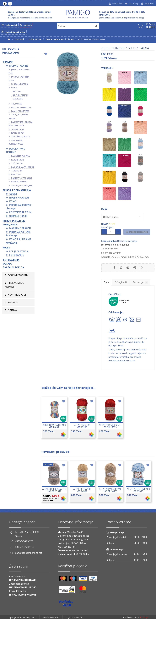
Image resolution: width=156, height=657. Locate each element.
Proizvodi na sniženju (14, 288)
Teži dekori (17, 166)
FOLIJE (6, 250)
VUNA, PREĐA (10, 227)
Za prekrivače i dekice (22, 170)
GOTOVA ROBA (11, 262)
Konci (13, 204)
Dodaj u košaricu (139, 240)
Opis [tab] (107, 293)
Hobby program (19, 200)
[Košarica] (140, 26)
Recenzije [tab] (112, 301)
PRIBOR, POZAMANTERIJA (17, 192)
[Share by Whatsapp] (121, 278)
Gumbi (13, 196)
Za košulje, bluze (20, 139)
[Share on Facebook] (114, 278)
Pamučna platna (20, 158)
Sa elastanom (20, 98)
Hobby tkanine (19, 184)
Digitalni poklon (13, 270)
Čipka (14, 90)
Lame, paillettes (20, 114)
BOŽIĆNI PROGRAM (18, 278)
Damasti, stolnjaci (21, 181)
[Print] (135, 278)
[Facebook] (5, 4)
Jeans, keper (17, 135)
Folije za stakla (19, 254)
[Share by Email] (128, 278)
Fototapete (16, 257)
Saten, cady (17, 132)
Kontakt (13, 306)
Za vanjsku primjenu (22, 188)
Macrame (18, 101)
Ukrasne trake (18, 218)
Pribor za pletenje (14, 223)
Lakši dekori (17, 162)
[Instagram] (10, 4)
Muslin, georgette (21, 110)
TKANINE (8, 64)
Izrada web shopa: (131, 655)
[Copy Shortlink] (142, 278)
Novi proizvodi (17, 298)
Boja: (104, 217)
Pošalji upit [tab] (124, 293)
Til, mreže (16, 106)
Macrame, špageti (20, 231)
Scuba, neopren (19, 86)
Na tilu (17, 94)
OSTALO (7, 266)
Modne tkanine (18, 68)
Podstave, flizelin (20, 215)
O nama (12, 314)
